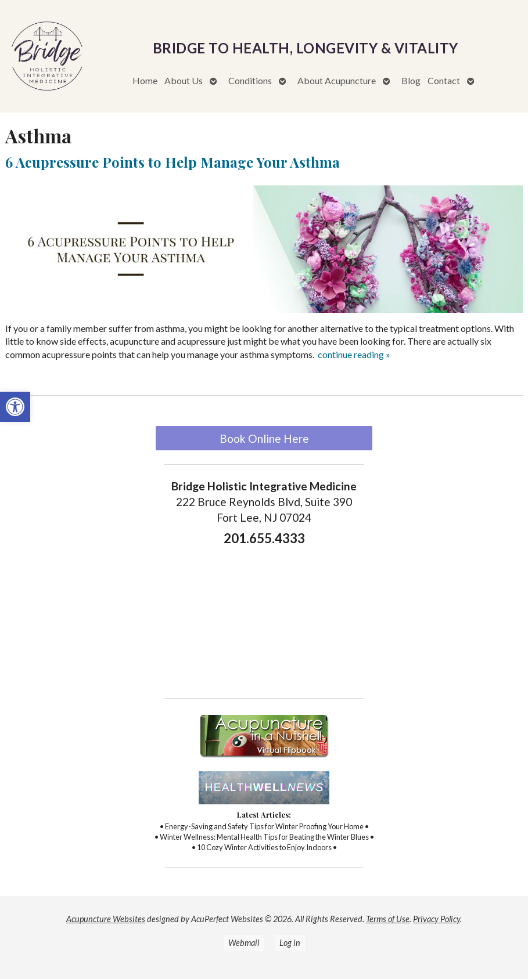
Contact (444, 80)
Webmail (243, 943)
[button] (15, 407)
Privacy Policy (436, 919)
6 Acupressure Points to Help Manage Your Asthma (172, 162)
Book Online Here (264, 438)
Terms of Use (388, 919)
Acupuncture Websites (105, 919)
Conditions (250, 80)
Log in (289, 943)
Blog (411, 80)
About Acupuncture (336, 80)
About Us (183, 80)
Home (144, 80)
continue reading (354, 354)
